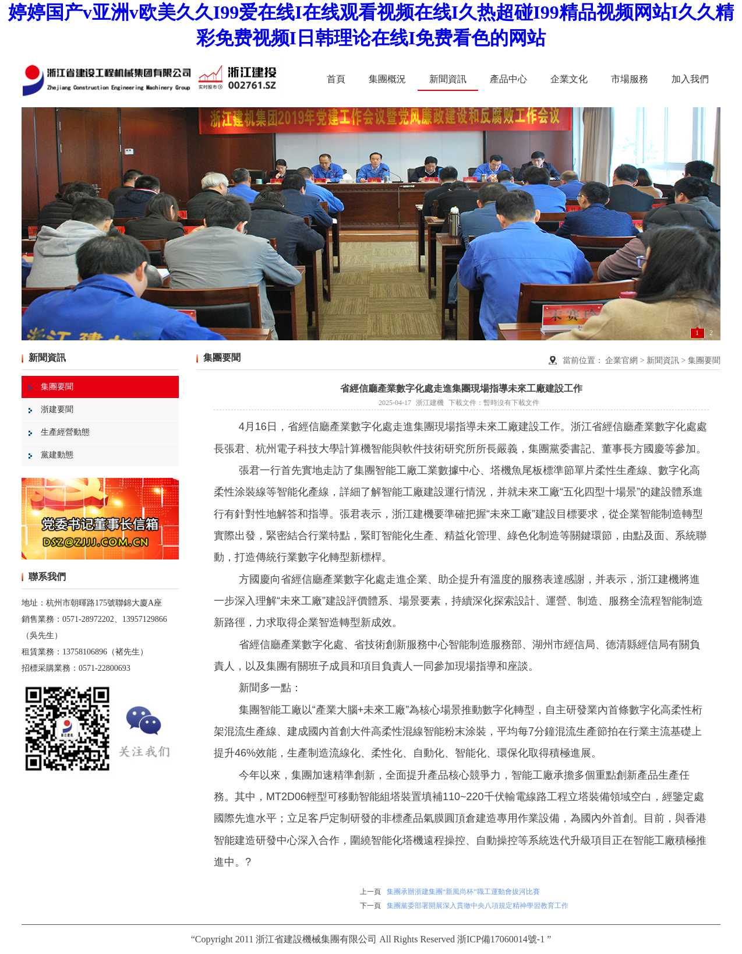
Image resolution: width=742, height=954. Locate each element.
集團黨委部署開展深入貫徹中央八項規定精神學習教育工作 (477, 906)
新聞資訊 (448, 79)
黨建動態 (51, 454)
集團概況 (387, 79)
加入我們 (690, 79)
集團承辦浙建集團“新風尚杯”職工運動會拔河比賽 (463, 892)
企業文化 (569, 79)
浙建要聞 (51, 409)
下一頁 (370, 906)
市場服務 (629, 79)
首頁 (336, 79)
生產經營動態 (59, 432)
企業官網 (621, 360)
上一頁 (370, 892)
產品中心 (508, 79)
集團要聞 (51, 386)
